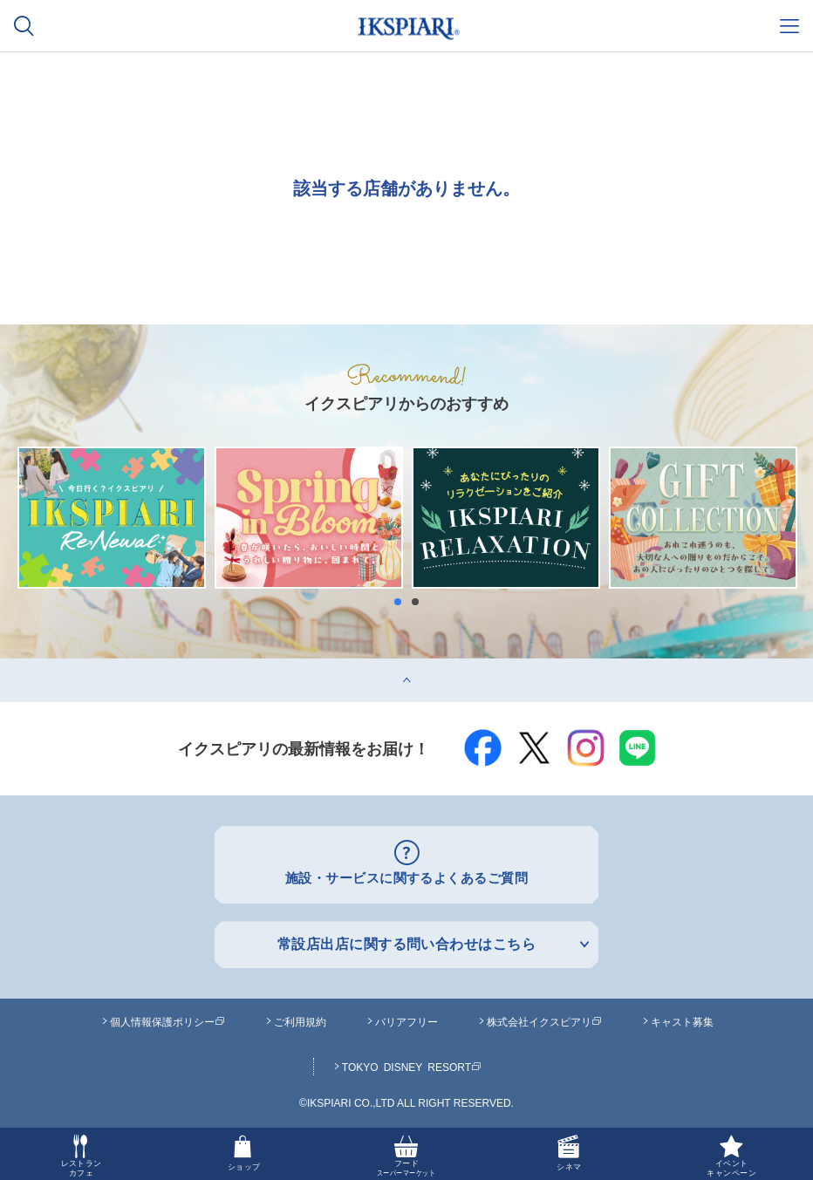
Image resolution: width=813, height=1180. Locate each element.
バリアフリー (406, 1018)
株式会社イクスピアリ (544, 1018)
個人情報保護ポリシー (167, 1018)
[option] (111, 518)
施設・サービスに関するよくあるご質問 (406, 877)
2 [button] (419, 601)
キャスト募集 (682, 1018)
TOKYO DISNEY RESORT (412, 1064)
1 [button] (402, 601)
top (9, 665)
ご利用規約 (300, 1018)
